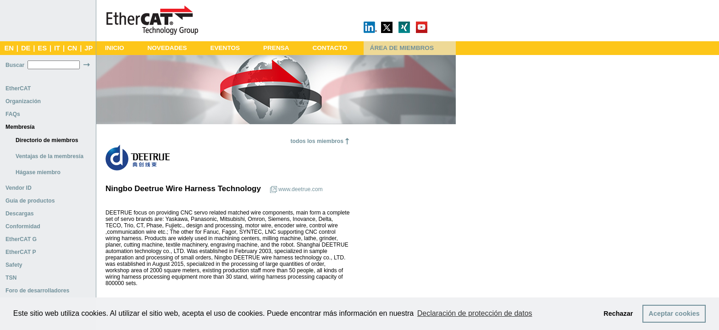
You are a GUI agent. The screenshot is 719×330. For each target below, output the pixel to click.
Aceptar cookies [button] (674, 313)
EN (8, 48)
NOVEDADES (167, 47)
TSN (11, 278)
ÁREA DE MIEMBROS (402, 47)
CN (72, 48)
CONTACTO (329, 47)
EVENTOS (225, 47)
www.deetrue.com (300, 189)
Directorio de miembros (47, 140)
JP (88, 48)
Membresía (20, 127)
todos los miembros (316, 141)
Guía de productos (30, 201)
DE (25, 48)
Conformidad (23, 226)
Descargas (20, 213)
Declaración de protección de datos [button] (474, 313)
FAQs (13, 114)
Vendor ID (19, 188)
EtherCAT (18, 88)
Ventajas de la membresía (49, 156)
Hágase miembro (38, 172)
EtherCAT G (21, 239)
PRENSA (276, 47)
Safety (14, 265)
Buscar (15, 65)
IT (57, 48)
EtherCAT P (21, 252)
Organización (23, 101)
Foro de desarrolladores (37, 290)
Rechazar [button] (618, 313)
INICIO (114, 47)
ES (42, 48)
